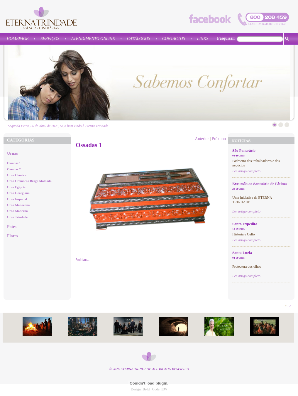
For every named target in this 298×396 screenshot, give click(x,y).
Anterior (202, 139)
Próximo (219, 139)
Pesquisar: (226, 38)
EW (164, 389)
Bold (146, 389)
